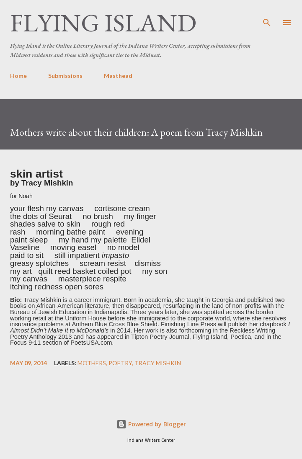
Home (18, 75)
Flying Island (103, 22)
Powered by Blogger (151, 424)
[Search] (267, 15)
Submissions (65, 75)
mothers (91, 363)
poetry (120, 363)
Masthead (118, 75)
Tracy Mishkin (157, 363)
